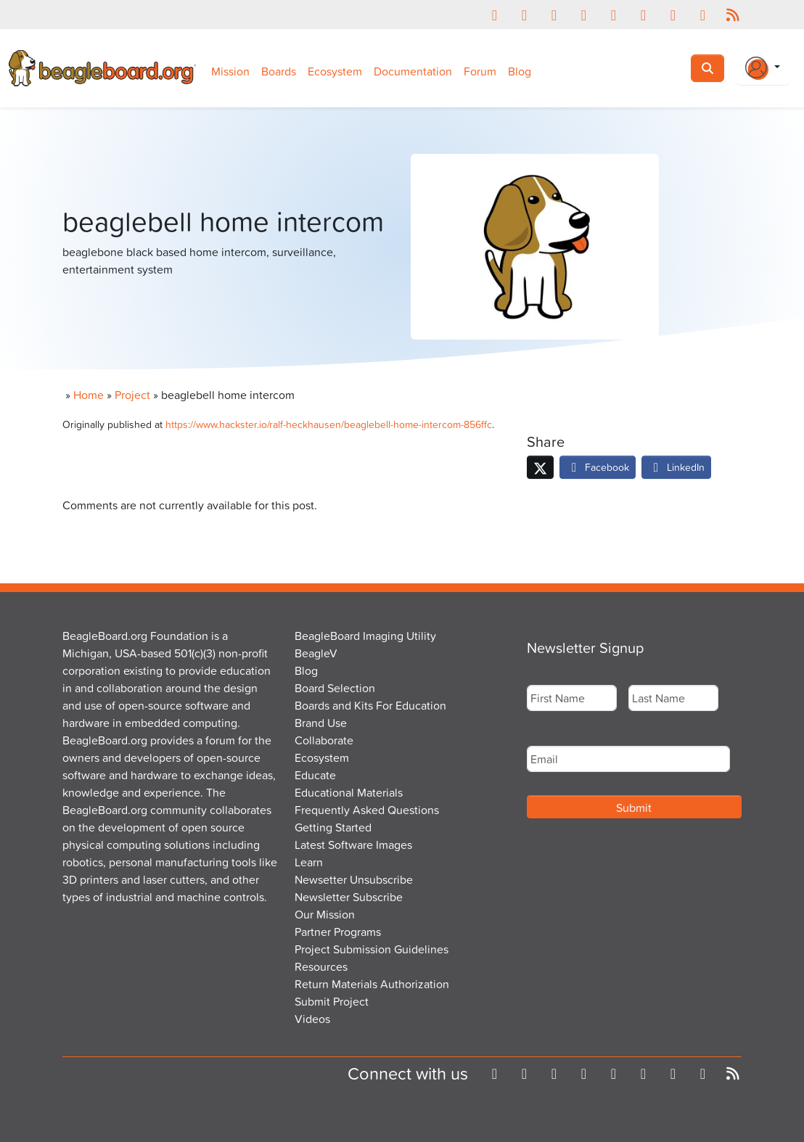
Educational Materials (349, 792)
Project (132, 395)
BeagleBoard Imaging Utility (365, 636)
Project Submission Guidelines (371, 949)
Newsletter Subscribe (349, 897)
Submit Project (332, 1001)
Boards (278, 71)
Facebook (597, 467)
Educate (315, 775)
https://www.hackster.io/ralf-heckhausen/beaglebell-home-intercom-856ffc (328, 424)
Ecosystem (335, 71)
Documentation (413, 71)
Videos (312, 1019)
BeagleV (316, 653)
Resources (321, 966)
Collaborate (324, 740)
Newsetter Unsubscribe (354, 879)
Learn (309, 862)
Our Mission (325, 914)
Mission (230, 71)
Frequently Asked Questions (367, 810)
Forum (480, 71)
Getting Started (333, 827)
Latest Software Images (353, 845)
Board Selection (335, 688)
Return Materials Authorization (372, 984)
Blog (519, 71)
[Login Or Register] (762, 68)
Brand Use (321, 723)
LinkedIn (676, 467)
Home (88, 395)
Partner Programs (338, 932)
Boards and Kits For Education (370, 705)
